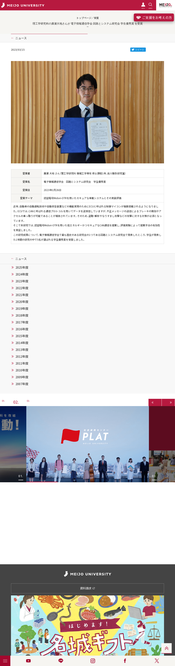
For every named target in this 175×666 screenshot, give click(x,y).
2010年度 (22, 370)
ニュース (21, 38)
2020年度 (22, 301)
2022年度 (22, 288)
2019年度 (22, 308)
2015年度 (22, 336)
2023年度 (22, 281)
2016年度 (22, 329)
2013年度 (22, 349)
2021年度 (22, 295)
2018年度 (22, 315)
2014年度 (22, 342)
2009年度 (22, 377)
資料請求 (87, 588)
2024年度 (22, 274)
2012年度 (22, 356)
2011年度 (22, 363)
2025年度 (22, 267)
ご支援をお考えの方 (154, 17)
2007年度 (22, 384)
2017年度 (22, 322)
